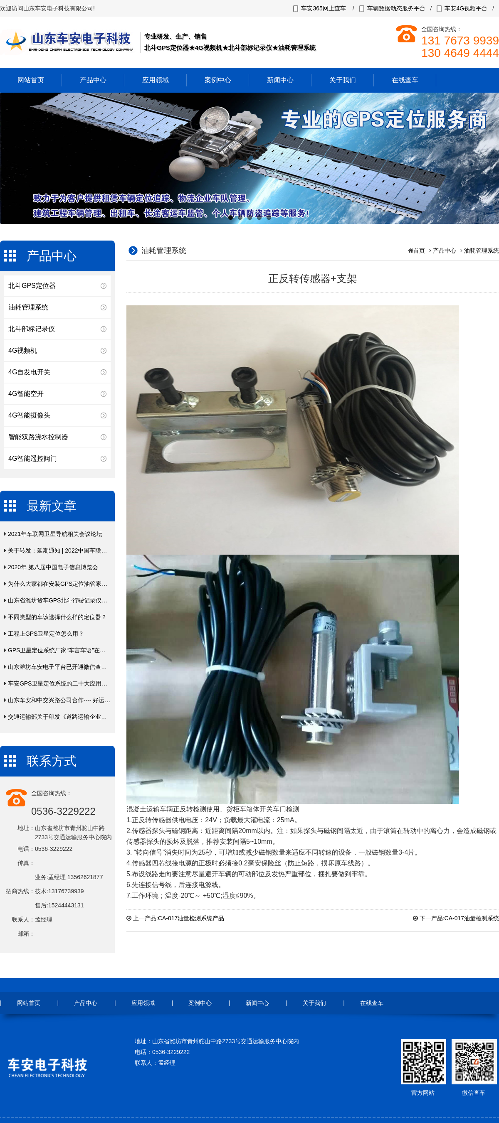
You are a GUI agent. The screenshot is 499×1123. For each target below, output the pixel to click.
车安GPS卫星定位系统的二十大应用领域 (61, 683)
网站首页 (30, 80)
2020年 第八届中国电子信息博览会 (53, 567)
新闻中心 (280, 80)
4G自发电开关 (29, 372)
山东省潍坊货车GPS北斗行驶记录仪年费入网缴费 (72, 600)
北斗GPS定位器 (32, 285)
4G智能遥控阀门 (32, 458)
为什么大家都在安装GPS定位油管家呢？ (61, 583)
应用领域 (155, 80)
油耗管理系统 (28, 307)
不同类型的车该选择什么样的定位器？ (57, 617)
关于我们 (342, 80)
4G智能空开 (26, 393)
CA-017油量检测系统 (472, 918)
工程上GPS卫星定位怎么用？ (46, 633)
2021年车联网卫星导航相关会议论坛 (55, 534)
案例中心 (218, 80)
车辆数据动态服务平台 (396, 8)
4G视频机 (22, 350)
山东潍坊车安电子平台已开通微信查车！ (60, 666)
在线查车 (405, 80)
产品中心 (93, 80)
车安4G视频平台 (466, 8)
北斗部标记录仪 (31, 328)
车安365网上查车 (323, 8)
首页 (419, 250)
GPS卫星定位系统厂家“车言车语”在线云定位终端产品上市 (83, 650)
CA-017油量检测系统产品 (191, 918)
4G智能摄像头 (29, 415)
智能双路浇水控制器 (38, 436)
